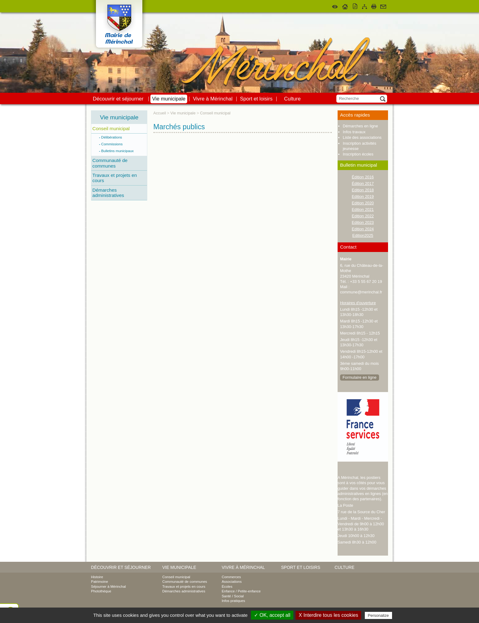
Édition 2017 (363, 183)
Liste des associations (362, 137)
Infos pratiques (233, 601)
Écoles (227, 586)
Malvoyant (335, 6)
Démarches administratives (108, 192)
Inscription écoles (358, 154)
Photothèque (101, 591)
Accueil (345, 6)
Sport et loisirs (256, 99)
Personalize (378, 615)
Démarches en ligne (360, 126)
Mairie (346, 259)
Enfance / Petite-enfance (241, 591)
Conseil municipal (111, 128)
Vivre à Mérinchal (212, 99)
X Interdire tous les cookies (328, 615)
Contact (383, 6)
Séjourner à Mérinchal (108, 586)
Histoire (97, 577)
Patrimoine (99, 581)
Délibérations (111, 137)
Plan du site (364, 6)
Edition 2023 (363, 222)
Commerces (231, 577)
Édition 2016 (363, 177)
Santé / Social (233, 596)
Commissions (112, 144)
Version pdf (355, 6)
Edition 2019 (363, 196)
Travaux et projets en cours (115, 178)
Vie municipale (169, 99)
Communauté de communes (110, 163)
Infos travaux (354, 132)
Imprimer (374, 6)
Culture (292, 99)
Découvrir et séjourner (118, 99)
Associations (232, 581)
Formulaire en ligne (360, 377)
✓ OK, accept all (272, 615)
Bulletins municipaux (117, 151)
